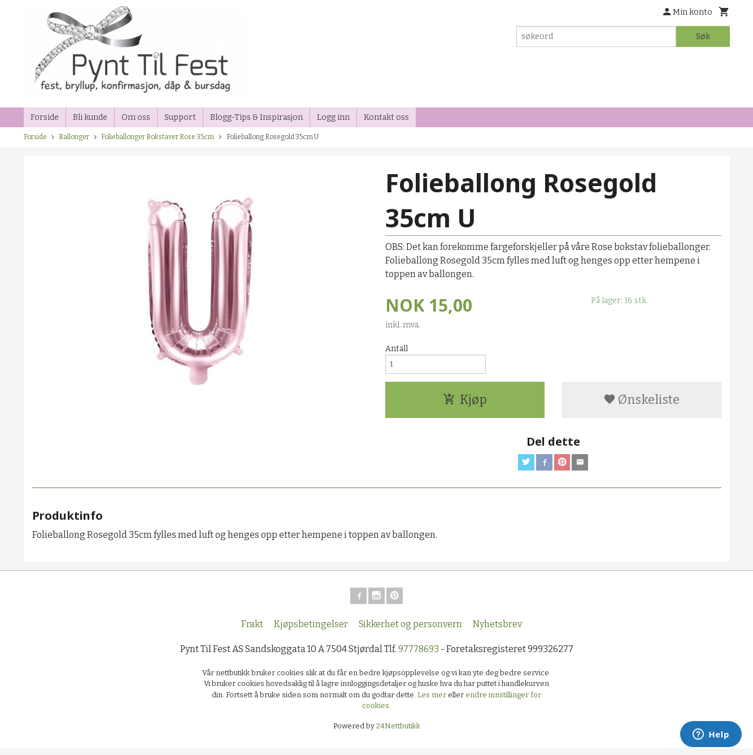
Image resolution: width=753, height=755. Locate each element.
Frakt (252, 630)
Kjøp (465, 402)
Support (180, 117)
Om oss (135, 117)
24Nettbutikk (398, 732)
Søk (703, 36)
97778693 (418, 655)
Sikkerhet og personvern (410, 630)
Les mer (432, 701)
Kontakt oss (386, 117)
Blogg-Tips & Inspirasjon (256, 117)
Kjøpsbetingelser (311, 630)
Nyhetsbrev (497, 630)
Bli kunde (90, 117)
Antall (396, 348)
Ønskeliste (641, 402)
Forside (45, 117)
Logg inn (333, 117)
